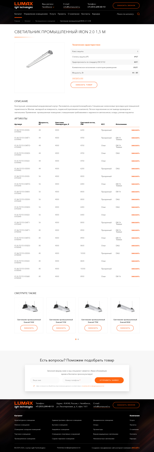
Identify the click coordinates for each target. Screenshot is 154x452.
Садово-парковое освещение (63, 439)
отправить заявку (109, 380)
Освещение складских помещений (27, 429)
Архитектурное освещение (24, 420)
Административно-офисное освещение (67, 420)
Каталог (18, 14)
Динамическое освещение (103, 420)
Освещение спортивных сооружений (66, 434)
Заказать (135, 130)
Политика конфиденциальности (68, 448)
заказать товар (84, 85)
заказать (29, 328)
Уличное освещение (22, 425)
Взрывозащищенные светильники (105, 434)
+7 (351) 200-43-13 (96, 7)
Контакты (85, 14)
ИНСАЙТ (135, 448)
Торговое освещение (22, 434)
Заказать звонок (126, 5)
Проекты (62, 14)
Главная (17, 21)
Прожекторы (98, 429)
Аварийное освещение (60, 429)
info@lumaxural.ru (71, 7)
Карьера (96, 14)
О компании (73, 14)
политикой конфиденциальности (93, 386)
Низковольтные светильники (103, 439)
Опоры (95, 425)
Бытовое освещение (60, 425)
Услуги (53, 14)
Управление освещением (36, 14)
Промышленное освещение (45, 21)
